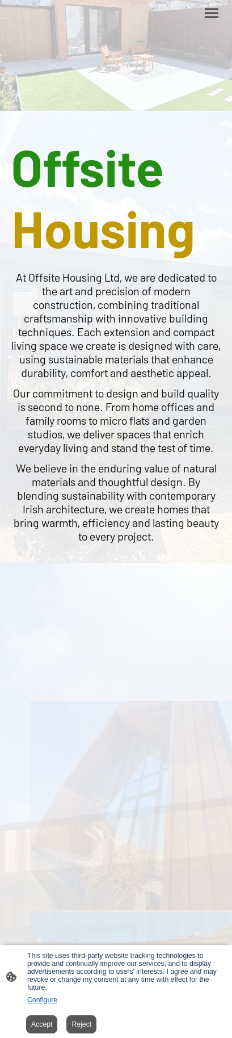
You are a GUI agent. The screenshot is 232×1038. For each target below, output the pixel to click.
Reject (81, 1024)
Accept (41, 1024)
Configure (42, 1000)
